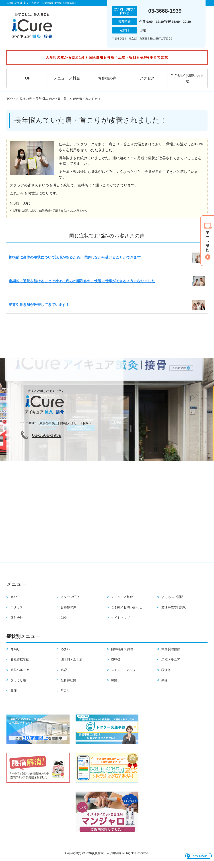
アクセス (147, 78)
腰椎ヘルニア (19, 670)
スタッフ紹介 (70, 597)
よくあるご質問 (172, 597)
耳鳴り (15, 649)
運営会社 (16, 617)
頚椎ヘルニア (170, 659)
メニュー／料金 (67, 78)
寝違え (166, 670)
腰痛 (13, 690)
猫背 (64, 670)
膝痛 (114, 680)
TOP (27, 78)
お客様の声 (107, 78)
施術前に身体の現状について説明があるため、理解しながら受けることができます (75, 257)
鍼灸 (64, 617)
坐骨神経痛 (68, 680)
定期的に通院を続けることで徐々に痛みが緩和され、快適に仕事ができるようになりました (82, 281)
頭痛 (164, 680)
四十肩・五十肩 (71, 659)
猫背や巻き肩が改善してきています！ (39, 305)
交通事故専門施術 (173, 607)
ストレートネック (123, 670)
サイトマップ (120, 617)
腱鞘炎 (115, 659)
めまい (65, 649)
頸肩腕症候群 (170, 649)
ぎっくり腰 (18, 680)
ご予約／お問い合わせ (187, 78)
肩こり (65, 690)
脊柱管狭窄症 (19, 659)
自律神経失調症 (122, 649)
